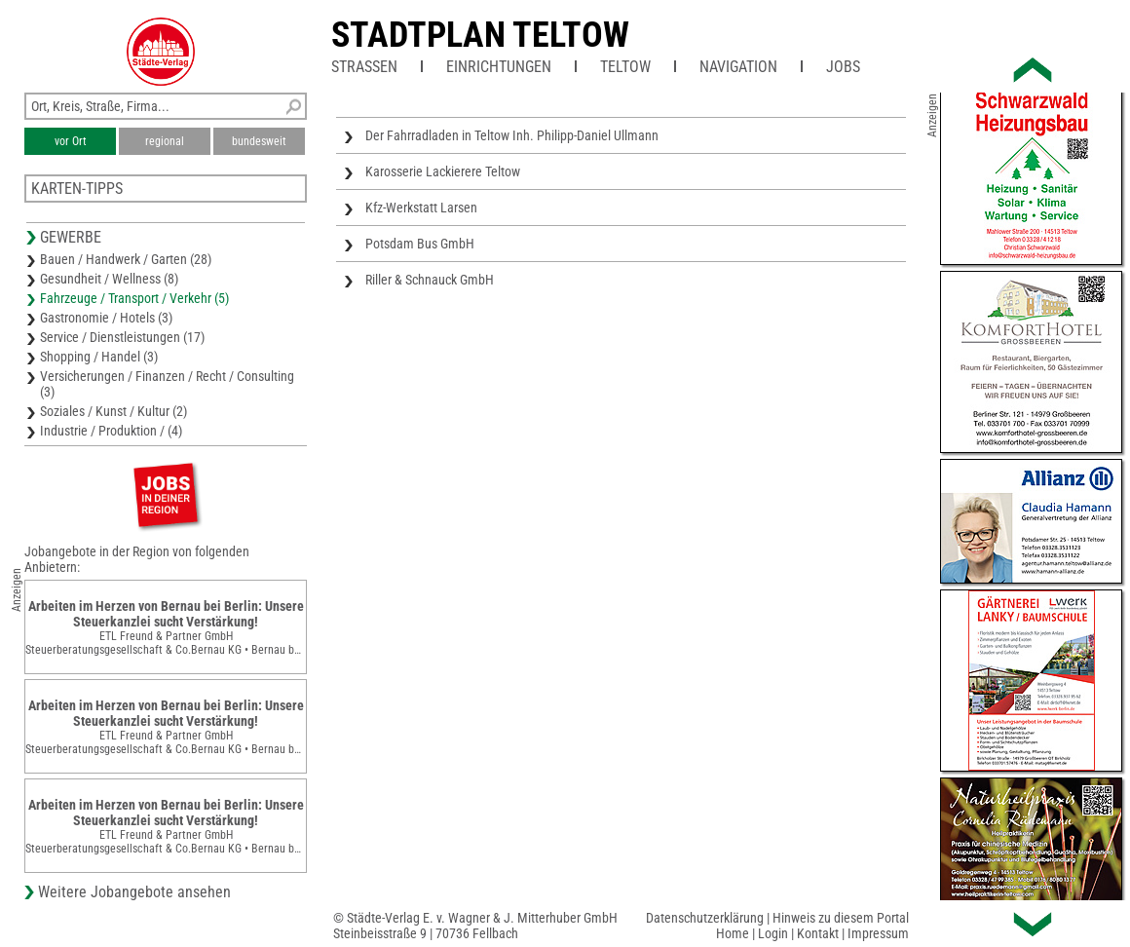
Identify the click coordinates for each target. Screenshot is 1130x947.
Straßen (364, 66)
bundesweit (259, 141)
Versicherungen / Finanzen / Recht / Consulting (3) (167, 383)
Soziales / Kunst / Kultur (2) (113, 411)
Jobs (843, 66)
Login (773, 933)
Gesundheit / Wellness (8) (109, 278)
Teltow (625, 66)
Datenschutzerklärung (705, 918)
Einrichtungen (498, 66)
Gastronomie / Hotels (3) (106, 317)
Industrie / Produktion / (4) (111, 430)
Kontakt (818, 933)
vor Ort (71, 141)
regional (164, 141)
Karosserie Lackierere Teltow (442, 171)
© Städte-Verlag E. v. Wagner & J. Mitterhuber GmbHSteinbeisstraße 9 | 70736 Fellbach (475, 925)
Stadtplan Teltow (480, 35)
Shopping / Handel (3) (99, 356)
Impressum (878, 933)
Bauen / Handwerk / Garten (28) (125, 259)
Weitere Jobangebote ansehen (134, 892)
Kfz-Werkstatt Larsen (421, 207)
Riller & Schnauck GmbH (429, 279)
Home (732, 933)
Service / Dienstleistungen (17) (122, 337)
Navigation (738, 66)
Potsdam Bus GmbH (419, 243)
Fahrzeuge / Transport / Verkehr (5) (134, 298)
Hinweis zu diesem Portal (840, 918)
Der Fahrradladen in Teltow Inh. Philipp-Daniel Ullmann (512, 135)
